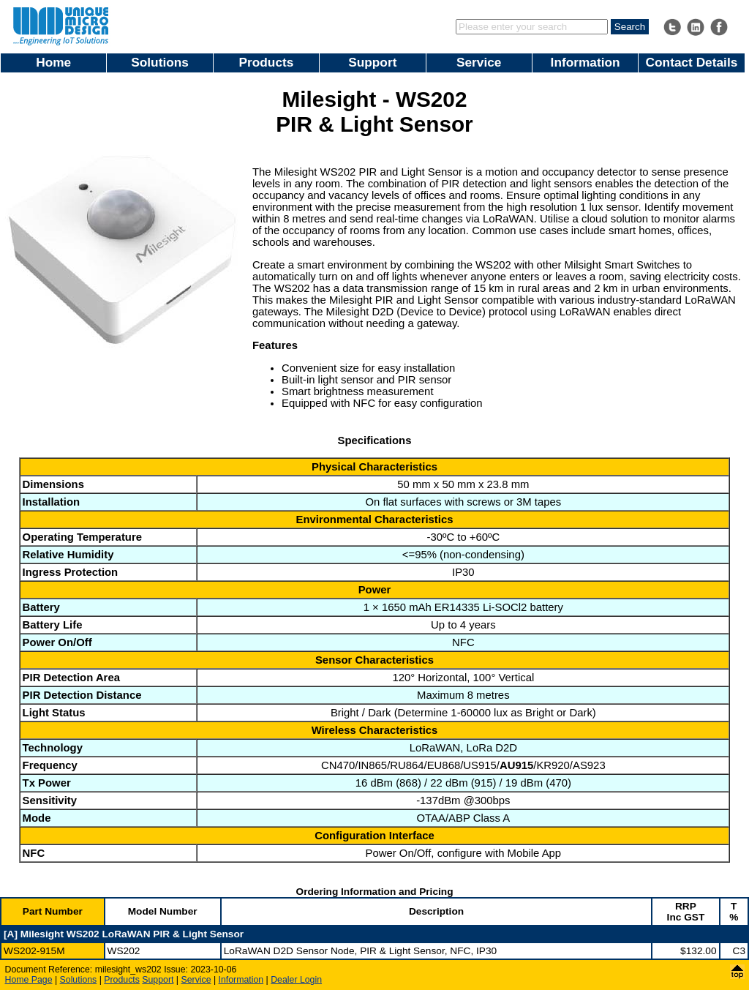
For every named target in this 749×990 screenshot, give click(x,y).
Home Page (29, 980)
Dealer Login (296, 980)
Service (478, 62)
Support (372, 62)
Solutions (160, 62)
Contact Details (692, 62)
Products (266, 62)
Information (585, 62)
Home (53, 62)
